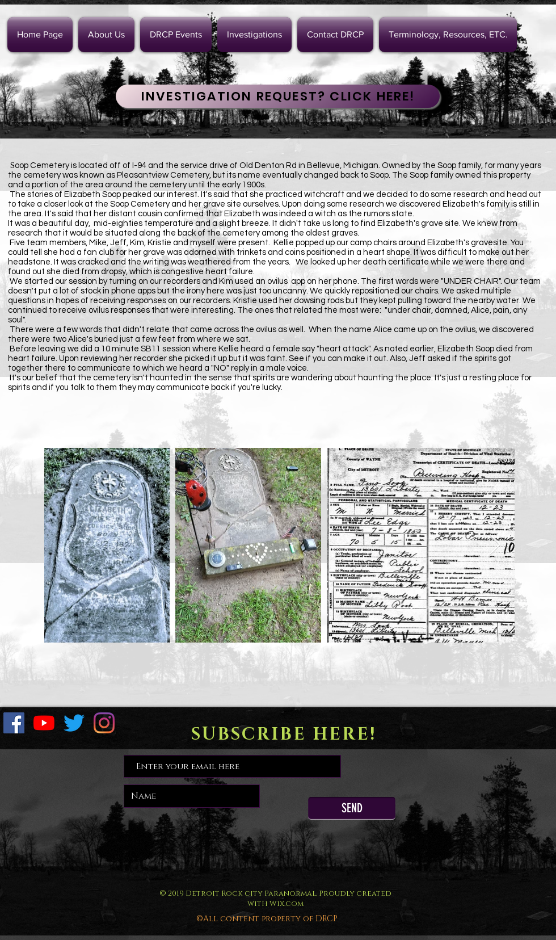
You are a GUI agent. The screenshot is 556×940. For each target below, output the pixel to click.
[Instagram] (104, 722)
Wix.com (286, 904)
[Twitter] (74, 722)
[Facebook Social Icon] (13, 722)
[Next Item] (495, 545)
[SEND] (351, 808)
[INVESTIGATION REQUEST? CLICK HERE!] (278, 96)
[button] (254, 34)
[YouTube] (43, 722)
